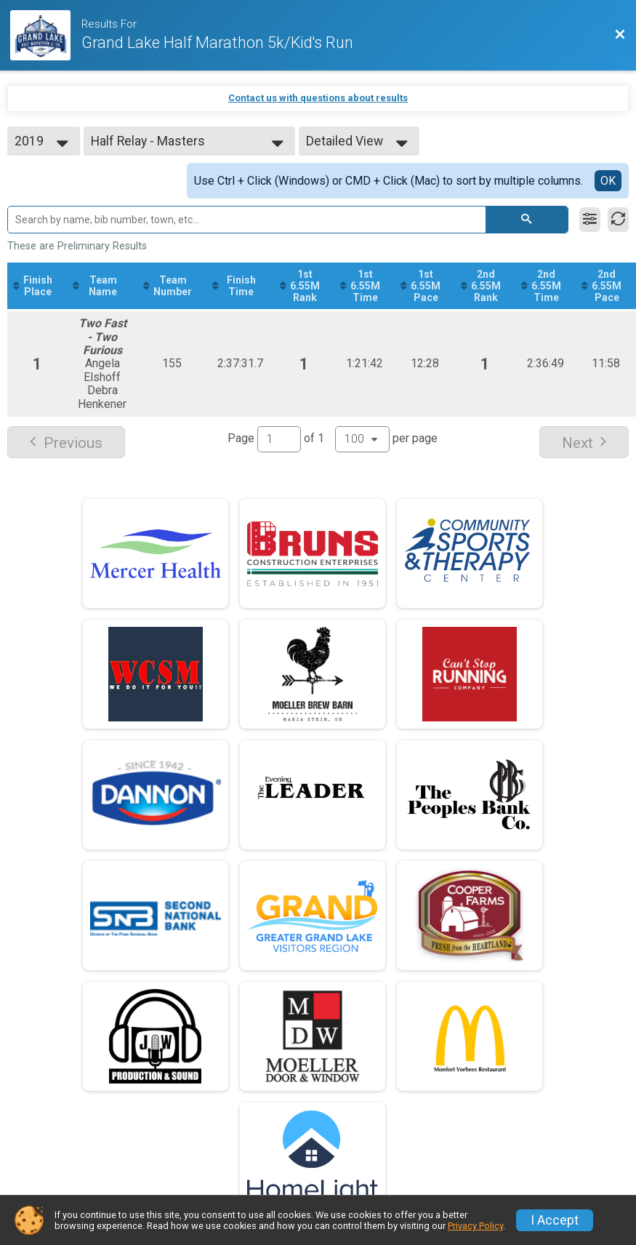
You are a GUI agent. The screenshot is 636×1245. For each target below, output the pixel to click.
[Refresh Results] (618, 219)
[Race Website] (45, 35)
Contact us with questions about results (318, 97)
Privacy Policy (475, 1225)
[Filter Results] (589, 219)
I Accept (555, 1220)
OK (608, 181)
